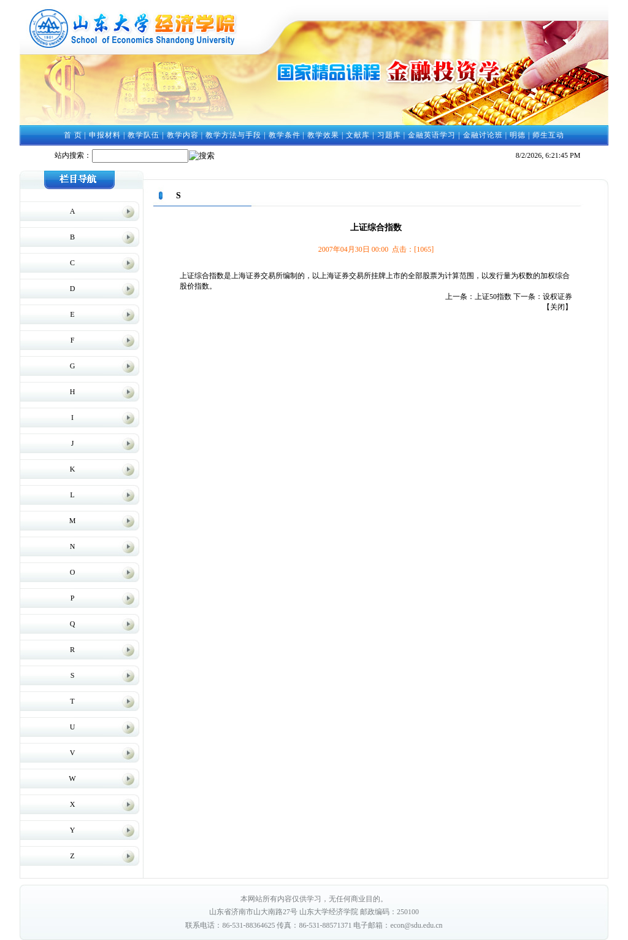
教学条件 (285, 135)
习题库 (389, 135)
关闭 (557, 307)
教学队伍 (143, 135)
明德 (518, 135)
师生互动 (548, 135)
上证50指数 (493, 296)
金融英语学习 (432, 135)
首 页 (73, 135)
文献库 (358, 135)
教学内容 (183, 135)
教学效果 (323, 135)
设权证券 (557, 296)
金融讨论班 (483, 135)
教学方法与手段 (233, 135)
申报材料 (105, 135)
